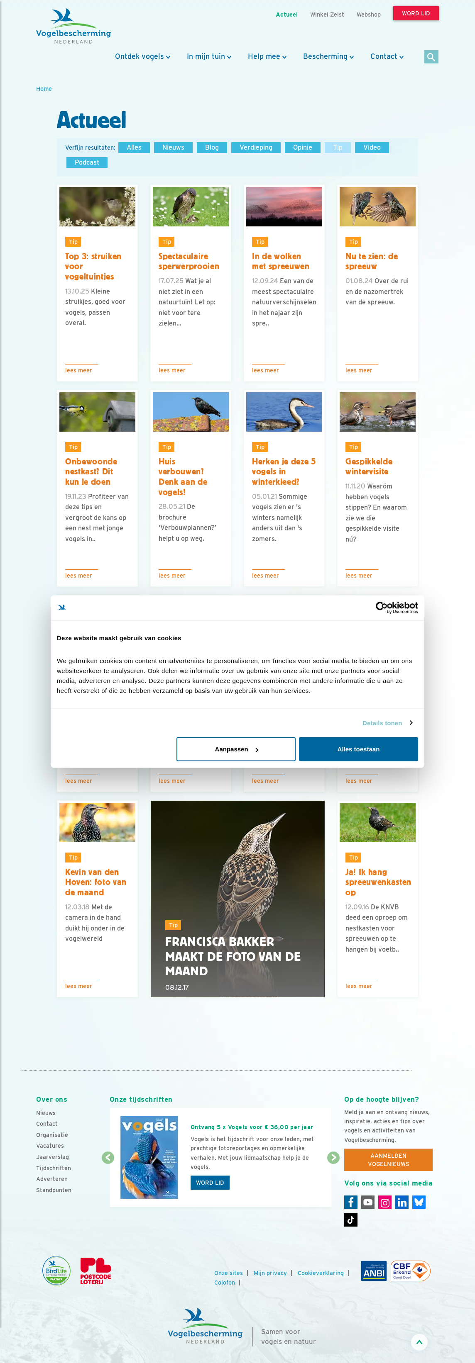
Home (44, 88)
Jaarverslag (52, 1157)
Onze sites (228, 1273)
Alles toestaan (359, 749)
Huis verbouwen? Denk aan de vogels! (183, 477)
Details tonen (382, 722)
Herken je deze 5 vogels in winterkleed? (284, 472)
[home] (73, 26)
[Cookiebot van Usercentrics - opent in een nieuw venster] (381, 607)
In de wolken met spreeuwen (281, 261)
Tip (338, 147)
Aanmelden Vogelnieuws (388, 1159)
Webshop (369, 14)
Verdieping (256, 147)
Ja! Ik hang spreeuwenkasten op (378, 882)
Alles (134, 147)
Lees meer (78, 370)
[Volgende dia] (333, 1183)
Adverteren (52, 1179)
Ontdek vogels (139, 56)
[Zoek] (431, 57)
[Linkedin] (402, 1202)
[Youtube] (368, 1202)
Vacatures (50, 1145)
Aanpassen (236, 749)
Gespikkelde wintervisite (368, 467)
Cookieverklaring (321, 1273)
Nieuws (173, 147)
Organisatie (52, 1135)
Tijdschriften (53, 1168)
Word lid (210, 1182)
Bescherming (325, 56)
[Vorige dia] (108, 1183)
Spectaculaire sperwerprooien (189, 261)
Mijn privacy (270, 1273)
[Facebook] (350, 1202)
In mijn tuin (206, 56)
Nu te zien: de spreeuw (371, 261)
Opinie (302, 147)
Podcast (87, 162)
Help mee (264, 56)
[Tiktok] (350, 1220)
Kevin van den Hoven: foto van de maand (96, 882)
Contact (383, 56)
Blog (212, 147)
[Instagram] (385, 1202)
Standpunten (53, 1190)
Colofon (224, 1282)
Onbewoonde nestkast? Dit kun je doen (91, 472)
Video (372, 147)
